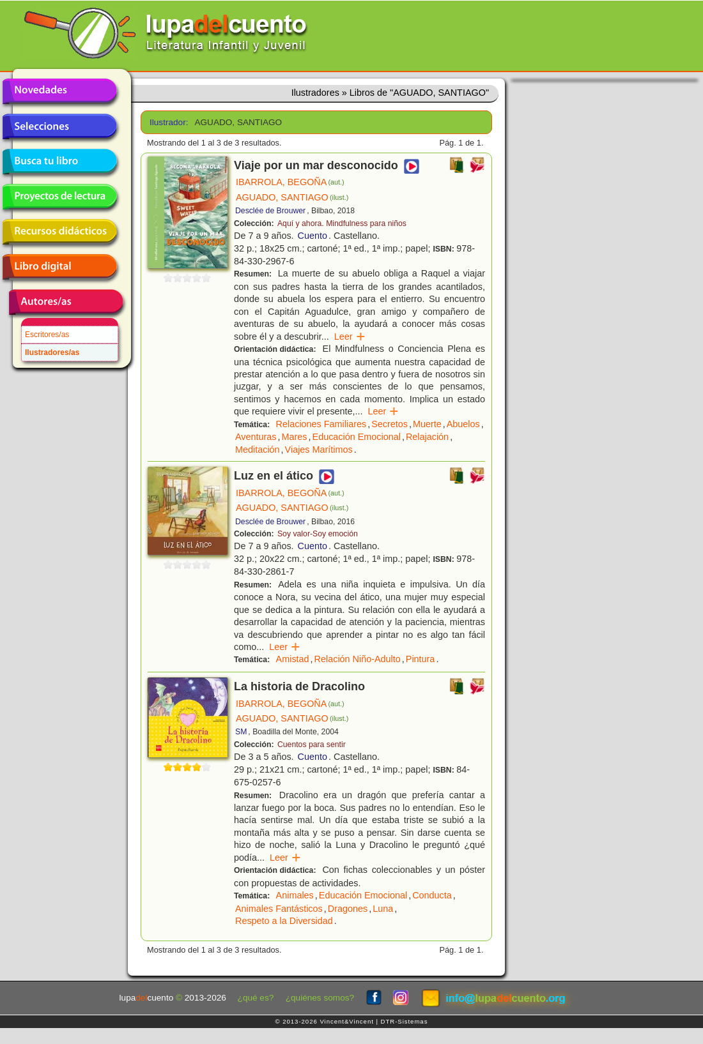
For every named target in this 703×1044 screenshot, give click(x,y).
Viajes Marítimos (319, 449)
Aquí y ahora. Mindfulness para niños (341, 223)
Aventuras (256, 437)
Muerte (427, 424)
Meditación (257, 449)
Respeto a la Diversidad (284, 921)
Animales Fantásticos (279, 909)
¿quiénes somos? (320, 997)
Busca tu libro (59, 161)
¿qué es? (256, 997)
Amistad (292, 659)
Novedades (59, 91)
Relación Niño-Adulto (357, 659)
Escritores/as (47, 334)
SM (241, 731)
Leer (350, 336)
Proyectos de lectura (59, 196)
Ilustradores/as (52, 352)
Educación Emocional (357, 437)
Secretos (389, 424)
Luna (383, 909)
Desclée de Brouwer (270, 210)
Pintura (420, 659)
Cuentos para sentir (311, 744)
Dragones (347, 909)
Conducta (432, 895)
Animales (295, 895)
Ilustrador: (168, 122)
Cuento (312, 236)
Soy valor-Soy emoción (317, 533)
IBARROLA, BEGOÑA (290, 182)
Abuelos (463, 424)
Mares (294, 437)
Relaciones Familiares (321, 424)
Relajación (427, 437)
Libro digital (59, 267)
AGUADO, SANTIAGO (292, 197)
